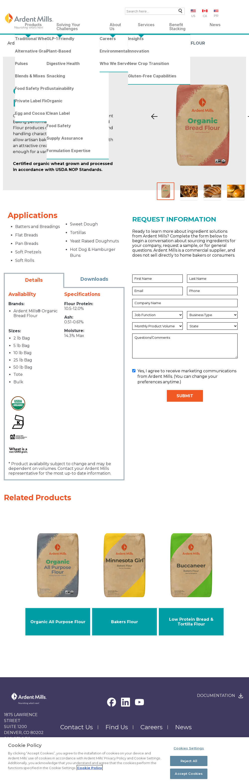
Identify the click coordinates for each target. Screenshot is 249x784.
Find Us (116, 727)
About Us (115, 25)
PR (216, 15)
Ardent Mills (19, 43)
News (215, 24)
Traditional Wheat (80, 43)
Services (146, 24)
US (193, 16)
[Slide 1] (165, 191)
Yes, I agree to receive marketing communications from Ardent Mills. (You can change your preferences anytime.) (184, 377)
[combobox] (155, 11)
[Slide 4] (236, 191)
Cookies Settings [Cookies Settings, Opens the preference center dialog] (189, 748)
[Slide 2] (189, 191)
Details (34, 280)
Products (46, 43)
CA (205, 16)
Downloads (94, 279)
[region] (124, 760)
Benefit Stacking (177, 25)
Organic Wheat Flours (126, 43)
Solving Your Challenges (68, 25)
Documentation (216, 695)
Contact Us (76, 727)
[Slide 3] (212, 191)
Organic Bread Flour (179, 43)
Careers (151, 727)
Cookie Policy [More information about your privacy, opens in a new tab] (89, 768)
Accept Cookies (189, 774)
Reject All (189, 761)
